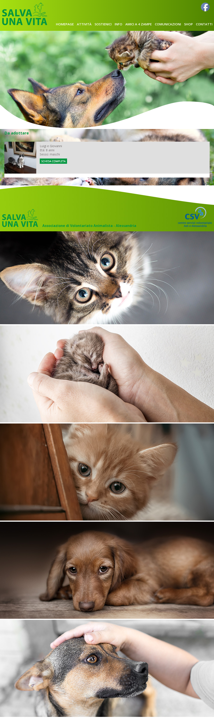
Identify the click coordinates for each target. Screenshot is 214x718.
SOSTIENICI (103, 24)
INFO (118, 24)
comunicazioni (168, 24)
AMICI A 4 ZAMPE (138, 24)
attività (84, 24)
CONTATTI (204, 24)
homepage (65, 24)
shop (188, 24)
